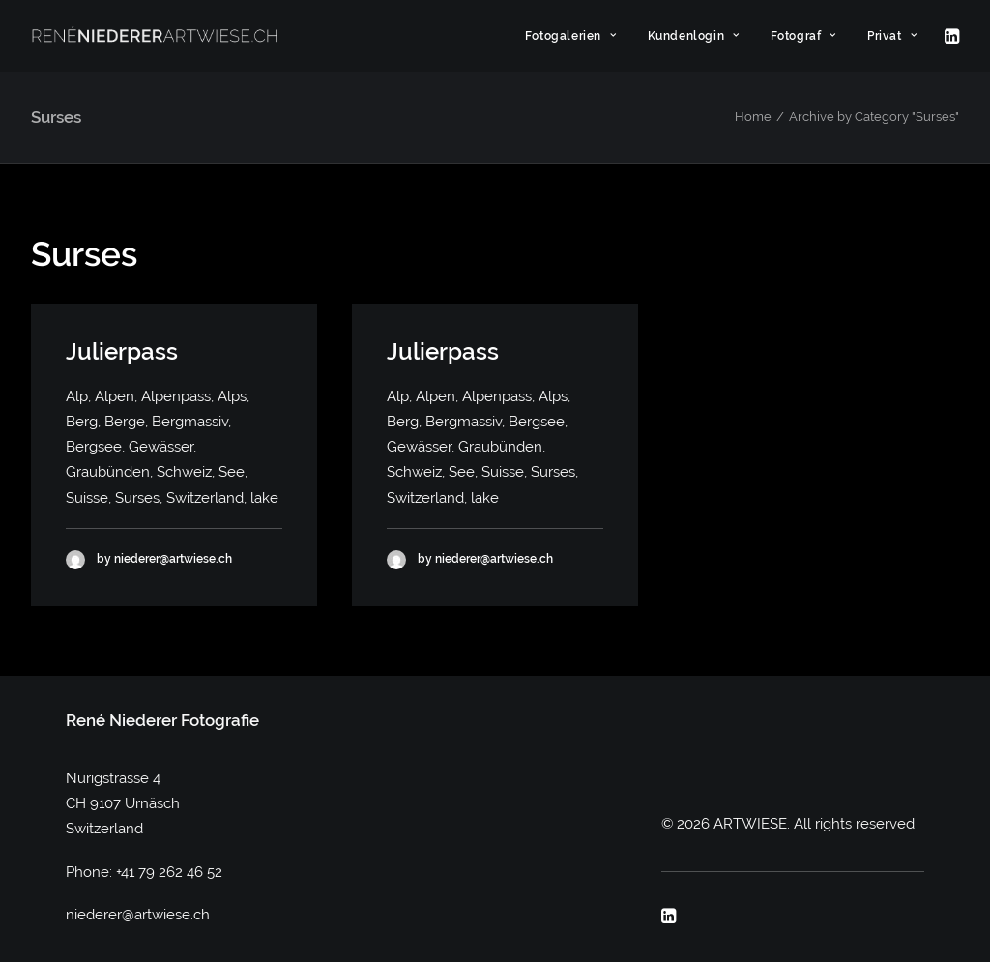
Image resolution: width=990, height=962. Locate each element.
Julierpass (122, 351)
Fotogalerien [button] (571, 36)
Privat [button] (892, 36)
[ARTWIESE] (154, 35)
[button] (950, 36)
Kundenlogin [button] (694, 36)
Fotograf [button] (803, 36)
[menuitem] (570, 36)
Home (753, 116)
